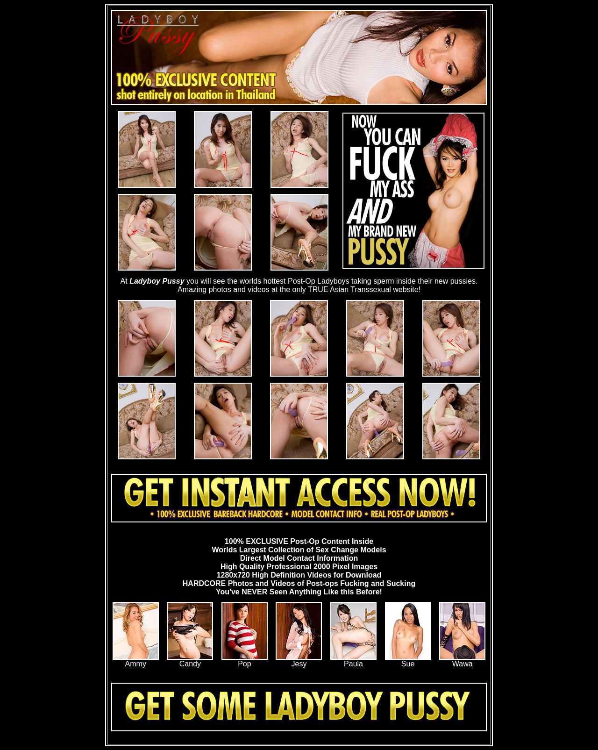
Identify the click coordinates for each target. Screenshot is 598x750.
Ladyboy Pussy (156, 281)
